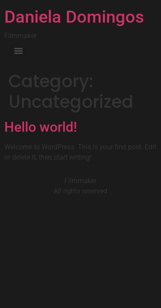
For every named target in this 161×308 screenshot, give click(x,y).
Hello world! (40, 127)
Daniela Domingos (74, 17)
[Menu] (18, 50)
